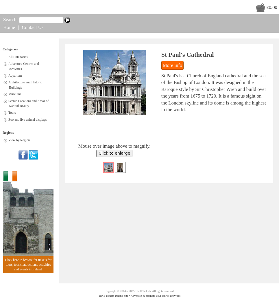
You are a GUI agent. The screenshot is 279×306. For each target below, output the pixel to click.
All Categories (18, 57)
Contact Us (32, 27)
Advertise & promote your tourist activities (155, 295)
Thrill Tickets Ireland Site (113, 295)
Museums (14, 94)
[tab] (5, 64)
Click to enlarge (114, 153)
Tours (12, 113)
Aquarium (15, 75)
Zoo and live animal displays (27, 119)
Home (9, 27)
